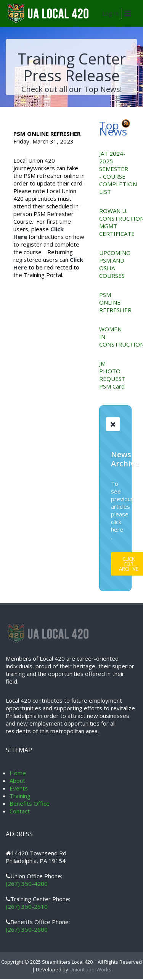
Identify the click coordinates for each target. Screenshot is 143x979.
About (17, 780)
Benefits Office (30, 803)
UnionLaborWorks (89, 969)
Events (19, 788)
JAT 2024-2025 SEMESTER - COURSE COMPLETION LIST (118, 172)
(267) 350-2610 (27, 906)
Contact (20, 811)
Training (20, 796)
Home (18, 773)
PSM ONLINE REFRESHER (115, 302)
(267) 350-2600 (27, 929)
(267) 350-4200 (27, 883)
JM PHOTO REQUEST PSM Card (112, 375)
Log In (110, 13)
